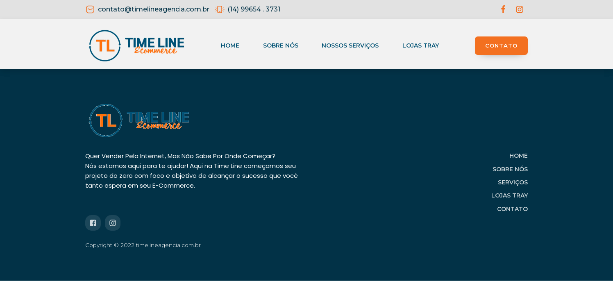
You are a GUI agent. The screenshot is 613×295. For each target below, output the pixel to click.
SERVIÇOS (513, 182)
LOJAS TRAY (509, 195)
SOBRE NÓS (510, 169)
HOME (518, 155)
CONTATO (501, 45)
